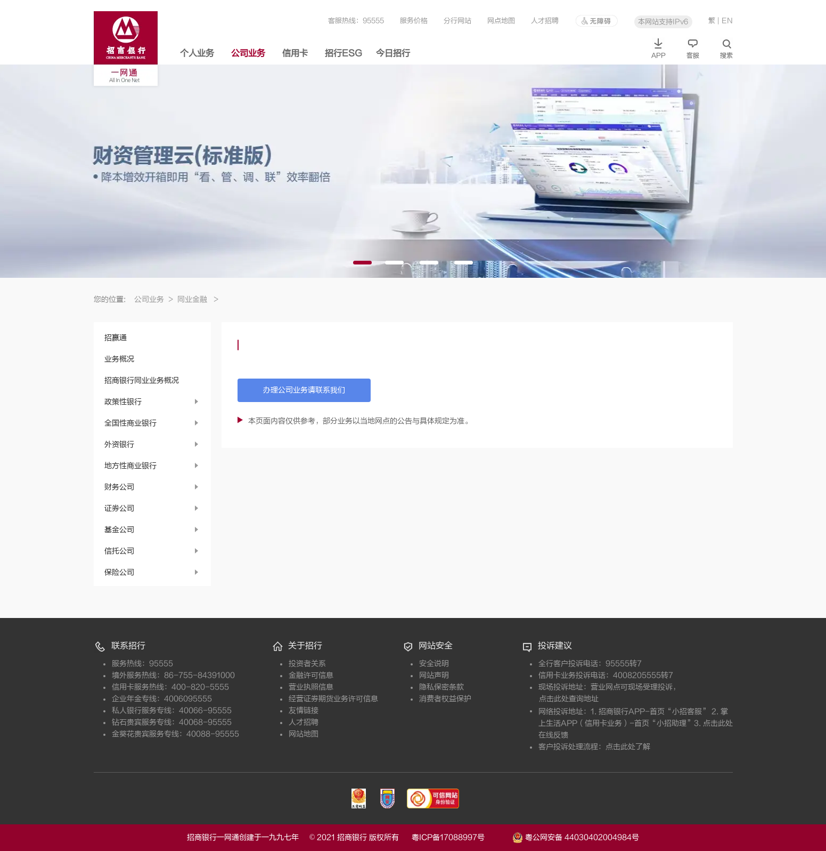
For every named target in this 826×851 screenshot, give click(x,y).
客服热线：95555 (356, 21)
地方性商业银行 (130, 465)
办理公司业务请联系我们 (304, 390)
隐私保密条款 (441, 687)
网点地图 (501, 21)
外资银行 (119, 444)
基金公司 (119, 529)
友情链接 (303, 710)
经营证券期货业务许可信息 (333, 698)
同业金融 (197, 299)
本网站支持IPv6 (663, 22)
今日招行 (393, 53)
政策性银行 (123, 401)
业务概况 (119, 359)
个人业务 (197, 53)
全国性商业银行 (130, 423)
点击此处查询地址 (569, 698)
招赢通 (115, 337)
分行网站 (457, 21)
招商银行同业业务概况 (141, 380)
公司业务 (248, 53)
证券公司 (119, 508)
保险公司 (119, 572)
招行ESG (343, 53)
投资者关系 (307, 663)
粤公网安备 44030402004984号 (575, 836)
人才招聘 (545, 21)
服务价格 (414, 21)
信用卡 (295, 53)
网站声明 (434, 675)
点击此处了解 (628, 746)
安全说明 (434, 663)
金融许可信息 (311, 675)
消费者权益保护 (445, 698)
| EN (725, 21)
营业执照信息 (311, 687)
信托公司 (119, 551)
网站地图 (303, 733)
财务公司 (119, 487)
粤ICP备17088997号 (461, 837)
